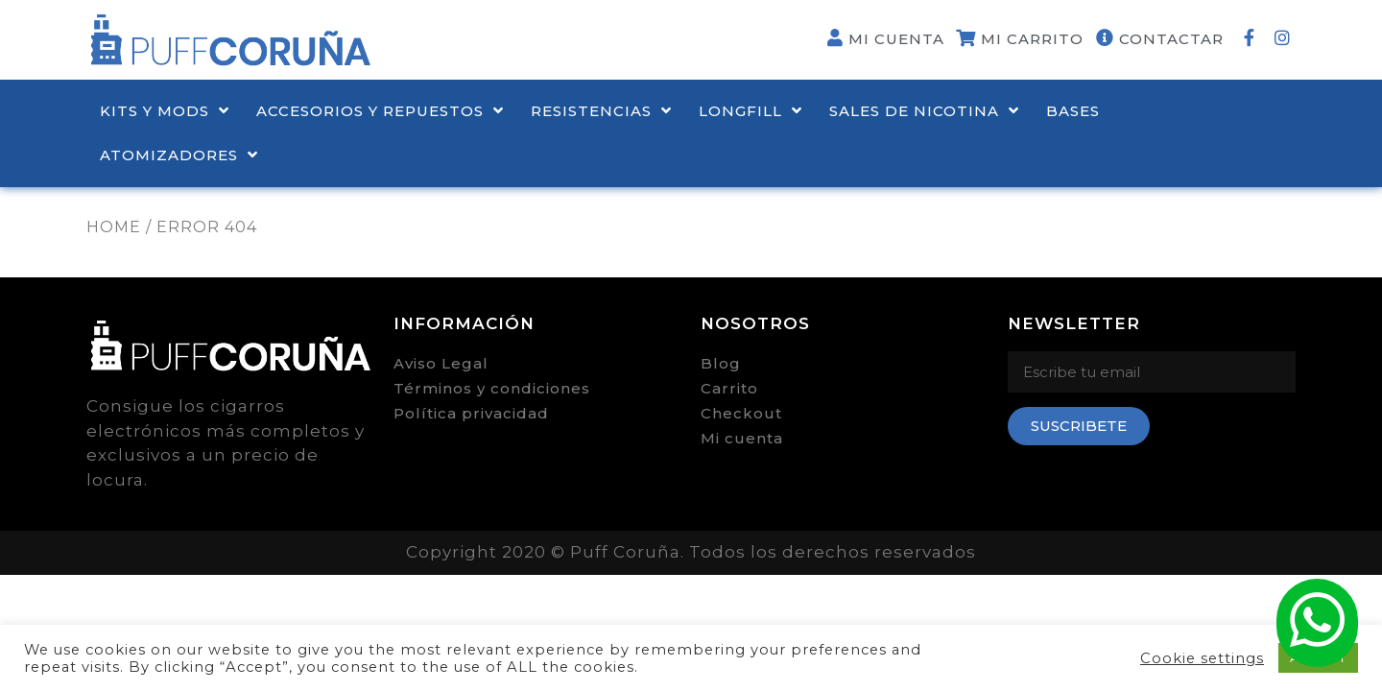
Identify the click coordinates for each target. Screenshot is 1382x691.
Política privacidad (471, 413)
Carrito (729, 388)
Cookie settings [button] (1202, 658)
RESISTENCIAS (601, 111)
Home (113, 227)
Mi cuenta (742, 438)
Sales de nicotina (924, 111)
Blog (721, 363)
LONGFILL (750, 111)
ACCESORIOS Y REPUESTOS (380, 111)
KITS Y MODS (164, 111)
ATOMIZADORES (179, 155)
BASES (1073, 111)
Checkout (741, 413)
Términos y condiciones (491, 388)
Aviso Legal (440, 363)
